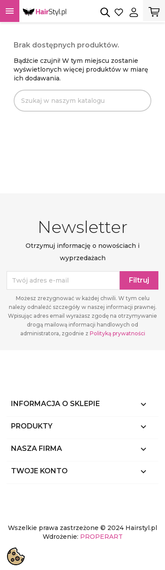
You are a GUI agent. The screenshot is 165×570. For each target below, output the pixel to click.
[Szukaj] (82, 101)
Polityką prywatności (117, 333)
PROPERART (101, 537)
